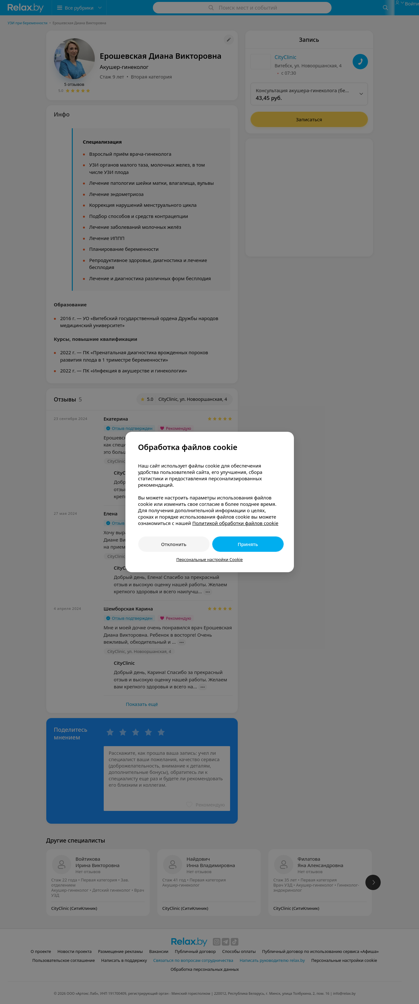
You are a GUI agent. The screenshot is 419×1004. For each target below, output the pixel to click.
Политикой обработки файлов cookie (235, 523)
